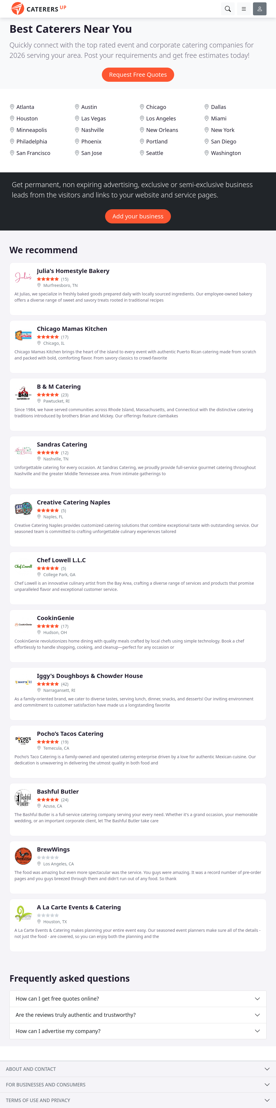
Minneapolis (32, 129)
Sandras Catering (62, 444)
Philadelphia (32, 141)
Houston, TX (55, 921)
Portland (157, 141)
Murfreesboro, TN (60, 285)
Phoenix (91, 141)
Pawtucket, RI (56, 401)
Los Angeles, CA (58, 864)
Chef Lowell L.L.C (61, 560)
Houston (27, 118)
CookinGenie (55, 618)
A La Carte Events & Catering (79, 907)
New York (223, 129)
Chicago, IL (54, 343)
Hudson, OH (55, 632)
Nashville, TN (56, 459)
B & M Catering (59, 386)
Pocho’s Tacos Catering (70, 734)
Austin (89, 106)
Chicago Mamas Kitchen (72, 329)
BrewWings (53, 849)
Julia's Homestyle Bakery (73, 271)
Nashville (92, 129)
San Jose (91, 152)
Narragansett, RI (59, 690)
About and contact (31, 1069)
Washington (226, 152)
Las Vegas (93, 118)
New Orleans (162, 129)
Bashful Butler (58, 791)
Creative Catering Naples (73, 502)
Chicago (156, 106)
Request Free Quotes (138, 75)
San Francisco (33, 152)
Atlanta (25, 106)
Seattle (154, 152)
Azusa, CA (52, 806)
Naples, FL (53, 516)
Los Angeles (161, 118)
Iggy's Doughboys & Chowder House (90, 676)
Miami (219, 118)
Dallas (218, 106)
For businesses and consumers (45, 1084)
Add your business (138, 216)
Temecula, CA (56, 748)
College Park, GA (59, 574)
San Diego (223, 141)
